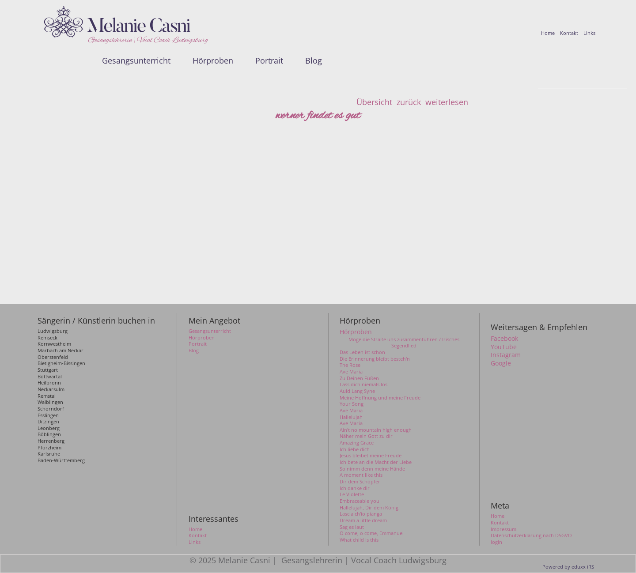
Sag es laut (352, 527)
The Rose (350, 365)
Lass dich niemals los (363, 384)
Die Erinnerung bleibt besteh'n (375, 359)
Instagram (506, 355)
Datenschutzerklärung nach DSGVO (531, 535)
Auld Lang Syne (357, 391)
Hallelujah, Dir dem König (369, 508)
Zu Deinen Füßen (359, 378)
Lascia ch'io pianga (361, 514)
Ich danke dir (355, 488)
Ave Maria (351, 372)
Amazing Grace (357, 443)
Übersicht (374, 102)
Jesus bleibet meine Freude (370, 455)
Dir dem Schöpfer (360, 482)
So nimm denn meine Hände (372, 469)
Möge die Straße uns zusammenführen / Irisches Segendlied (403, 342)
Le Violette (352, 494)
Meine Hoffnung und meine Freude (380, 398)
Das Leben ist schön (362, 352)
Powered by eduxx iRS (568, 566)
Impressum (503, 529)
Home (497, 516)
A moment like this (361, 475)
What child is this (359, 540)
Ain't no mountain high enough (376, 430)
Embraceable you (359, 501)
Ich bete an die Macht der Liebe (376, 462)
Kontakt (500, 523)
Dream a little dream (363, 520)
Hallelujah (351, 417)
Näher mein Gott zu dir (366, 436)
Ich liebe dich (355, 449)
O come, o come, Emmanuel (372, 533)
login (496, 542)
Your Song (351, 404)
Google (501, 363)
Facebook (504, 339)
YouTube (504, 347)
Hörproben (356, 332)
